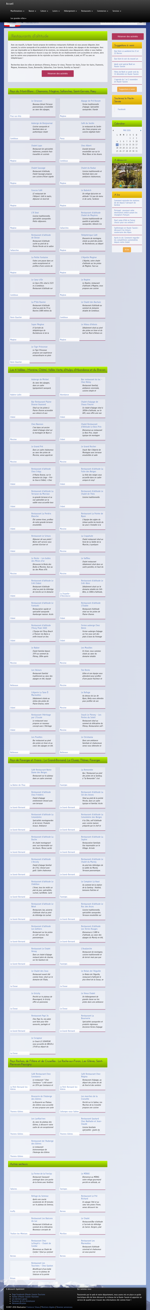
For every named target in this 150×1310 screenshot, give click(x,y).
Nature (32, 11)
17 (136, 145)
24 (136, 148)
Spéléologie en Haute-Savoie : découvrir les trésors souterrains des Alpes (126, 230)
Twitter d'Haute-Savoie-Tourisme (25, 1297)
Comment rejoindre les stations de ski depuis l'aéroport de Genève (126, 202)
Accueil (9, 3)
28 (127, 151)
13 (124, 145)
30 (133, 151)
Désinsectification (19, 1303)
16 (133, 145)
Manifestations (17, 11)
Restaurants (87, 11)
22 (130, 148)
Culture (44, 11)
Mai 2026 (127, 130)
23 (133, 148)
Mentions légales (48, 1307)
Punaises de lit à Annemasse (23, 1301)
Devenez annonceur (64, 1307)
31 (136, 151)
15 (130, 145)
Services (116, 11)
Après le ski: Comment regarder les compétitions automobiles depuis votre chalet (126, 240)
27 (124, 151)
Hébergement (70, 11)
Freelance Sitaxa (33, 1307)
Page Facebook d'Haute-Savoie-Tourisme (28, 1294)
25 (117, 151)
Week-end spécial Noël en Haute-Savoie (124, 65)
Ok (140, 22)
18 (117, 148)
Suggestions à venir (127, 89)
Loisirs (56, 11)
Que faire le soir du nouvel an (126, 59)
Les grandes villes (18, 18)
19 (120, 148)
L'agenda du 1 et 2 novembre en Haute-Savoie (126, 80)
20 (124, 148)
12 (120, 145)
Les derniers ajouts (19, 1299)
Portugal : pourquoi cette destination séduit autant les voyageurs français (125, 212)
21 (127, 148)
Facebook (122, 109)
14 (127, 145)
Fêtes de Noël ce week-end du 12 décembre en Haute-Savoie (126, 73)
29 (130, 151)
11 (117, 145)
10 (136, 141)
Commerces (102, 11)
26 (120, 151)
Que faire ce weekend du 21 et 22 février (126, 52)
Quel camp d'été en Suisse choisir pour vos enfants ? (124, 221)
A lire (127, 250)
